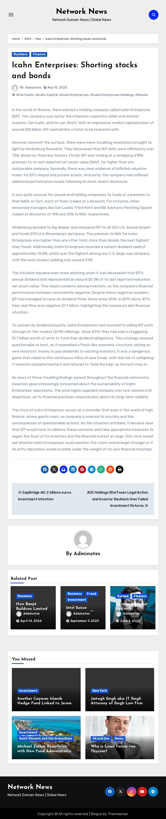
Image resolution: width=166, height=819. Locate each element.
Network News (81, 11)
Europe (123, 596)
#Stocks (141, 95)
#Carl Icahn (25, 95)
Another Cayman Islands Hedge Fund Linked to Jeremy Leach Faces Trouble (45, 702)
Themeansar (118, 812)
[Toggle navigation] (11, 14)
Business (21, 54)
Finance (39, 54)
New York (100, 689)
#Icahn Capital (46, 95)
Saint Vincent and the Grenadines (45, 737)
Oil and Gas (101, 737)
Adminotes (33, 87)
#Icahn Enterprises (74, 95)
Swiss (119, 737)
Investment (77, 600)
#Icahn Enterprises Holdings (112, 95)
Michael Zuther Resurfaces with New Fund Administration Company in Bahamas (45, 750)
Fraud (91, 594)
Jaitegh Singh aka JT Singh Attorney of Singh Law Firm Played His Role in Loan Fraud (119, 702)
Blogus (96, 812)
